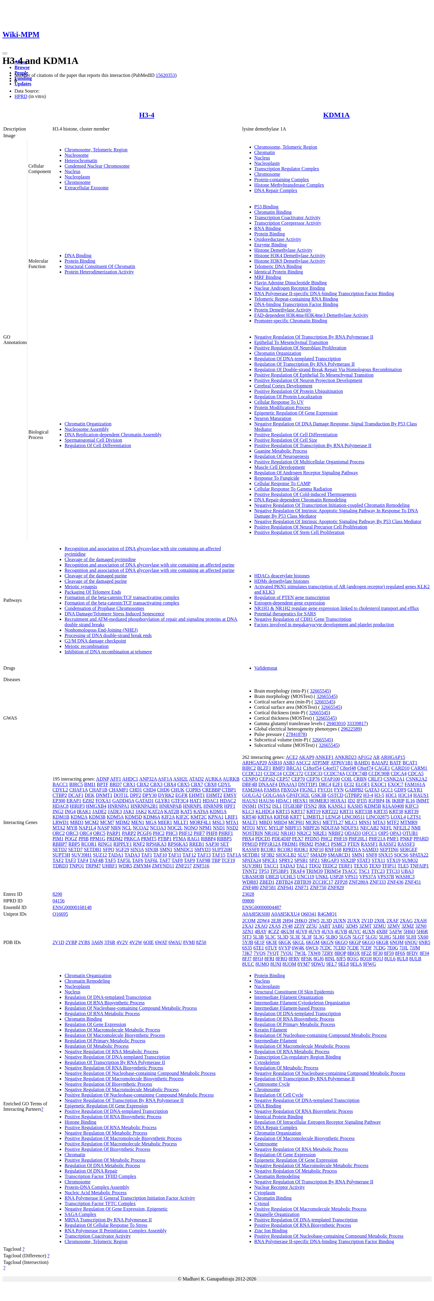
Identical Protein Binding (278, 271)
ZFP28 (341, 882)
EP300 (58, 800)
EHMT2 (214, 795)
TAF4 (82, 860)
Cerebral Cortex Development (283, 385)
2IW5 (314, 920)
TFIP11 (389, 865)
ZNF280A (358, 882)
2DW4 (263, 920)
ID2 (351, 800)
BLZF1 (264, 768)
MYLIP (276, 827)
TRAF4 (297, 871)
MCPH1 (296, 822)
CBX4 (170, 784)
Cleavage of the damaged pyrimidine (100, 559)
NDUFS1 (350, 827)
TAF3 (70, 860)
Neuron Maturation (272, 418)
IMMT (422, 800)
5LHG (385, 936)
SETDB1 (93, 849)
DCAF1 (75, 795)
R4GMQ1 (327, 914)
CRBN (360, 779)
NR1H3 (288, 833)
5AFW (395, 931)
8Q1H (366, 958)
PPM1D (250, 844)
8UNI (275, 964)
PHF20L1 (357, 838)
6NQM (397, 942)
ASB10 (275, 762)
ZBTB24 (284, 882)
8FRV (294, 958)
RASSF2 (387, 844)
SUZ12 (100, 854)
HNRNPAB (170, 806)
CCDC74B (356, 773)
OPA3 (395, 833)
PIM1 (57, 838)
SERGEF (409, 849)
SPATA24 (251, 860)
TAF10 (160, 854)
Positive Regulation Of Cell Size (285, 440)
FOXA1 (103, 800)
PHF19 (340, 838)
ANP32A (148, 779)
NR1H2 (271, 833)
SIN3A (136, 849)
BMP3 (278, 768)
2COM (249, 920)
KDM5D (133, 816)
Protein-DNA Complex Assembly (96, 1187)
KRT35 (381, 811)
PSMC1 (322, 844)
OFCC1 (369, 833)
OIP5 (383, 833)
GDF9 (400, 789)
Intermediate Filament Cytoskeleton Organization (302, 1002)
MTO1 (248, 827)
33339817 (356, 723)
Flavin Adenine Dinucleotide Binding (290, 282)
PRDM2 (115, 838)
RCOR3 (285, 849)
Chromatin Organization (88, 423)
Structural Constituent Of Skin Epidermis (294, 991)
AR (376, 757)
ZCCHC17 (322, 882)
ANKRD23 (346, 757)
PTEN (354, 844)
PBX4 (248, 838)
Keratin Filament (270, 1029)
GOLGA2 (252, 795)
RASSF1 (369, 844)
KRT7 (296, 816)
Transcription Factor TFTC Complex (100, 1203)
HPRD (20, 96)
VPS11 (351, 876)
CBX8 (210, 784)
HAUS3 (250, 800)
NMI (416, 827)
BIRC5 (76, 784)
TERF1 (345, 865)
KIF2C (182, 816)
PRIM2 (306, 844)
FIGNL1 (308, 789)
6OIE (148, 942)
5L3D (282, 936)
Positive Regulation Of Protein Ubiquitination (298, 391)
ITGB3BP (292, 806)
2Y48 (287, 926)
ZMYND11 (163, 865)
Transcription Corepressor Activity (288, 223)
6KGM (312, 942)
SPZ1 (314, 860)
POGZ (71, 838)
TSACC (349, 871)
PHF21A (377, 838)
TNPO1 (76, 865)
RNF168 (333, 849)
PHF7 (199, 833)
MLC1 (350, 822)
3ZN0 (420, 926)
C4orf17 (331, 768)
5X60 (422, 936)
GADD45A (123, 800)
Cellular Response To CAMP (282, 483)
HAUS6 (267, 800)
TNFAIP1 (419, 865)
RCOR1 (89, 844)
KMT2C (198, 816)
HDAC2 (228, 800)
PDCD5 (263, 838)
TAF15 (218, 854)
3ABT (325, 926)
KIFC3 (411, 806)
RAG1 (193, 838)
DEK (90, 795)
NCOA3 (158, 827)
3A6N (97, 942)
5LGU (371, 936)
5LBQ (332, 936)
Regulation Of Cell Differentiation (97, 445)
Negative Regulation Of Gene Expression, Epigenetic (116, 1208)
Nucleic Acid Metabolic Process (95, 1192)
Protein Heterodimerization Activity (99, 271)
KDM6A (151, 816)
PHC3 (172, 833)
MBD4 (280, 822)
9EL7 (331, 964)
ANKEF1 (324, 757)
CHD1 (135, 789)
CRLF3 (375, 779)
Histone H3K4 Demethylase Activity (290, 255)
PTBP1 (164, 838)
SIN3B (151, 849)
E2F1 (337, 784)
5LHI (411, 936)
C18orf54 (312, 768)
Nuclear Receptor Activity (279, 1187)
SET (224, 844)
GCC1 (387, 789)
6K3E (271, 942)
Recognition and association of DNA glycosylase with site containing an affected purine (149, 564)
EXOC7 (396, 784)
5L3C (270, 936)
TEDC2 (329, 865)
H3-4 (147, 115)
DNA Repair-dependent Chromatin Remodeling (300, 499)
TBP (216, 860)
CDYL (224, 784)
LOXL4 (398, 816)
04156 (58, 900)
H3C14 (405, 795)
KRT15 (283, 811)
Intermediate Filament (275, 1040)
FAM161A (414, 784)
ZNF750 (318, 887)
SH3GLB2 (286, 854)
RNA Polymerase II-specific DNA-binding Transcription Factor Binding (324, 293)
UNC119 (305, 876)
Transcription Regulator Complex (286, 168)
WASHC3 (404, 876)
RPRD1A (352, 849)
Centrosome (266, 1143)
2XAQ (261, 926)
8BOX (354, 953)
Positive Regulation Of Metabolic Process (104, 1160)
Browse (22, 67)
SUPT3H (61, 854)
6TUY (271, 947)
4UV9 (314, 931)
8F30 (378, 953)
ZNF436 (395, 882)
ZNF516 (201, 865)
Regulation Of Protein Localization (288, 396)
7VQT (273, 953)
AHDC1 (130, 779)
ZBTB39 (302, 882)
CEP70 (298, 779)
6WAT (161, 942)
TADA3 (132, 854)
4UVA (327, 931)
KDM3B (97, 816)
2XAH (420, 920)
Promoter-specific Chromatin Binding (290, 320)
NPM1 (205, 827)
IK (388, 800)
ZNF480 (250, 887)
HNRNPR (213, 806)
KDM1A (336, 115)
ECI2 (349, 784)
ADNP (102, 779)
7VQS (259, 953)
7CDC (325, 947)
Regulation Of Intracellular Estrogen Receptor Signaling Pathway (317, 1122)
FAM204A (252, 789)
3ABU (338, 926)
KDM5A (115, 816)
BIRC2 (249, 768)
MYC (261, 827)
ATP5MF (321, 762)
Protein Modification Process (282, 407)
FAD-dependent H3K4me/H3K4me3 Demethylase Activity (311, 315)
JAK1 (128, 811)
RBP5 (74, 844)
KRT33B (364, 811)
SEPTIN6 (389, 849)
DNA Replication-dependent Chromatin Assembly (113, 434)
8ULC (248, 964)
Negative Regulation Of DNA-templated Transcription (117, 1056)
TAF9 (189, 860)
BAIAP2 (380, 762)
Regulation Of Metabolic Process (96, 1046)
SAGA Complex (80, 1214)
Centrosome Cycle (272, 1084)
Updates (22, 83)
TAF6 (137, 860)
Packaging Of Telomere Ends (92, 592)
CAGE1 (382, 768)
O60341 (308, 914)
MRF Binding (267, 277)
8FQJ (258, 958)
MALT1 (250, 822)
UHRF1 (110, 865)
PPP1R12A (270, 844)
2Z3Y (299, 926)
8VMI (189, 942)
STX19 (394, 860)
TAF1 (146, 854)
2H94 (287, 920)
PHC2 (159, 833)
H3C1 (391, 795)
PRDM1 (290, 844)
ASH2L (180, 779)
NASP (103, 827)
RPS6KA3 (156, 844)
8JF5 (341, 958)
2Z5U (311, 926)
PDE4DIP (281, 838)
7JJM (415, 947)
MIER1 (165, 822)
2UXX (353, 920)
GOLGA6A (274, 795)
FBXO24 (290, 789)
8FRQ (281, 958)
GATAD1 (144, 800)
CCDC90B (378, 773)
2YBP (71, 942)
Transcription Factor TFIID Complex (100, 1176)
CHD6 (163, 789)
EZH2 (88, 800)
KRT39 (411, 811)
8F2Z (366, 953)
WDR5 (125, 865)
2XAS (275, 926)
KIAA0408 (393, 806)
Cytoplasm (264, 1192)
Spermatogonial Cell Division (93, 440)
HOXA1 (338, 800)
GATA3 (372, 789)
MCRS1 (313, 822)
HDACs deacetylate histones (282, 575)
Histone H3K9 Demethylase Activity (290, 261)
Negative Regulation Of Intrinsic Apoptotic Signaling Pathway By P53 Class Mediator (338, 521)
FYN (339, 789)
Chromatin (264, 152)
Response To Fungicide (277, 478)
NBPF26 (311, 827)
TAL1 (302, 865)
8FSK (306, 958)
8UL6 (389, 958)
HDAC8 (60, 806)
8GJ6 (318, 958)
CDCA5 (415, 773)
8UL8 (402, 958)
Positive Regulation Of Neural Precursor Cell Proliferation (310, 526)
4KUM (287, 931)
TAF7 (165, 860)
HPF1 (229, 806)
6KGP (355, 942)
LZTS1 (414, 816)
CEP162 (267, 779)
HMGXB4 (96, 806)
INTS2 (264, 806)
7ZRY (328, 953)
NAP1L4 (87, 827)
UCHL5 (288, 876)
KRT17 (298, 811)
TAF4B (96, 860)
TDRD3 (60, 865)
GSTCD (335, 795)
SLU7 (303, 854)
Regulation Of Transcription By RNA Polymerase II (304, 364)
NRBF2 (335, 833)
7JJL (403, 947)
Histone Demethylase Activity (283, 250)
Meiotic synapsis (80, 586)
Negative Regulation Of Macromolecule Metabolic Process (121, 1089)
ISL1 (277, 806)
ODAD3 (352, 833)
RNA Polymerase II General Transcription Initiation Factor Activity (129, 1198)
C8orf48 (348, 768)
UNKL (322, 876)
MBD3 (76, 822)
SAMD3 (370, 849)
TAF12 (189, 854)
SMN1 (165, 849)
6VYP (284, 947)
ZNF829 (336, 887)
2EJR (276, 920)
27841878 (295, 734)
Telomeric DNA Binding (278, 266)
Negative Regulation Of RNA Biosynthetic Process (113, 1067)
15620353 (165, 75)
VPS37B (385, 876)
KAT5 (186, 811)
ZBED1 (267, 882)
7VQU (286, 953)
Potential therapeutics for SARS (285, 613)
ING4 (70, 811)
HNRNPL (192, 806)
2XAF (393, 920)
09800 (248, 900)
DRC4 (325, 784)
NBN (116, 827)
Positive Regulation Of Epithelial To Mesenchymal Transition (314, 374)
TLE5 (403, 865)
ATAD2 (196, 779)
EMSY (230, 795)
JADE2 (99, 811)
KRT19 (314, 811)
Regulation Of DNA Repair (91, 1170)
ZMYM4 (142, 865)
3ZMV (393, 926)
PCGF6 (144, 833)
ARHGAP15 (393, 757)
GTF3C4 (179, 800)
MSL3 (218, 822)
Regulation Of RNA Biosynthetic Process (104, 1002)
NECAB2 (369, 827)
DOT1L (121, 795)
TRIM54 (332, 871)
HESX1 (300, 800)
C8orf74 (365, 768)
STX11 (378, 860)
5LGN (345, 936)
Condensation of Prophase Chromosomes (104, 608)
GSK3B (318, 795)
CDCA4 (399, 773)
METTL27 (332, 822)
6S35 (247, 947)
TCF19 (228, 860)
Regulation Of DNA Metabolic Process (102, 1165)
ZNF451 (413, 882)
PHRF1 (226, 833)
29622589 (350, 728)
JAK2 (141, 811)
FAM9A (272, 789)
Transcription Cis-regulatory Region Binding (297, 1056)
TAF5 (110, 860)
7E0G (392, 947)
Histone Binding (80, 1122)
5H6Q (409, 931)
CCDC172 (293, 773)
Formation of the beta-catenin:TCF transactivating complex (121, 597)
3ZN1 (247, 931)
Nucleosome (76, 155)
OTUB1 (410, 833)
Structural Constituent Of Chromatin (99, 266)
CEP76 (313, 779)
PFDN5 (312, 838)
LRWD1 (60, 822)
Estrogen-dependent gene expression (289, 602)
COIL (346, 779)
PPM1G (97, 838)
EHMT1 (197, 795)
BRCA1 (294, 768)
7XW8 (314, 953)
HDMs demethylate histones (281, 581)
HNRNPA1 (118, 806)
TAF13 (204, 854)
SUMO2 (410, 860)
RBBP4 (208, 838)
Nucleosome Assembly (86, 429)
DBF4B (249, 784)
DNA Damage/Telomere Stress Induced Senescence (114, 613)
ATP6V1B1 (342, 762)
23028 (248, 894)
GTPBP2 (353, 795)
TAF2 (58, 860)
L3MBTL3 (313, 816)
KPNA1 (216, 816)
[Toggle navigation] (4, 53)
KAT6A (201, 811)
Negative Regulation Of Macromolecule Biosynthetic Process (124, 1078)
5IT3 (247, 936)
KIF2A (168, 816)
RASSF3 (406, 844)
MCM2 (92, 822)
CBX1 (129, 784)
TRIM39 (314, 871)
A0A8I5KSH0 (256, 914)
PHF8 (211, 833)
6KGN (327, 942)
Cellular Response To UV (279, 402)
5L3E (295, 936)
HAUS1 (421, 795)
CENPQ (250, 779)
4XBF (382, 931)
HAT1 (195, 800)
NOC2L (175, 827)
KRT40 (249, 816)
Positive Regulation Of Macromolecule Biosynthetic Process (123, 1138)
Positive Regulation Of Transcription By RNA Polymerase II (313, 445)
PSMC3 (338, 844)
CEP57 (283, 779)
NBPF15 (293, 827)
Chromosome (77, 182)
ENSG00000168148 (72, 907)
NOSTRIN (252, 833)
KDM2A (79, 816)
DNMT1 (104, 795)
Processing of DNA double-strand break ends (108, 635)
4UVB (341, 931)
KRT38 (396, 811)
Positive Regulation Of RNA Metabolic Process (110, 1127)
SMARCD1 (339, 854)
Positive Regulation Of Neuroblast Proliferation (300, 347)
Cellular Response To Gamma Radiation (293, 488)
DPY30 (149, 795)
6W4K (298, 947)
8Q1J (378, 958)
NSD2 (232, 827)
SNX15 (385, 854)
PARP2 (129, 833)
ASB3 (289, 762)
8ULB (415, 958)
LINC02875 (377, 816)
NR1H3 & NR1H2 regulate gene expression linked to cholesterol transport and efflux (336, 608)
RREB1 (196, 844)
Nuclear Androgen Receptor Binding (289, 288)
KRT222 (330, 811)
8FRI (269, 958)
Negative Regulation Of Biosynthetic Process (108, 1084)
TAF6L (151, 860)
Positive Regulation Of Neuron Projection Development (308, 380)
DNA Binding (77, 255)
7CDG (379, 947)
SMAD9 (318, 854)
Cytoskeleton (267, 1062)
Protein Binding (79, 261)
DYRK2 (166, 795)
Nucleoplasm (77, 176)
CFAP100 (330, 779)
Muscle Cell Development (279, 467)
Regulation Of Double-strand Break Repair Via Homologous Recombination (328, 369)
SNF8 (371, 854)
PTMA (179, 838)
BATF (395, 762)
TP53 (264, 871)
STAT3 (363, 860)
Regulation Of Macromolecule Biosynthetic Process (114, 1035)
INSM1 (249, 806)
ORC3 (72, 833)
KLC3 (248, 811)
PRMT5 (149, 838)
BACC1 (60, 784)
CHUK (177, 789)
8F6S (400, 953)
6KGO (341, 942)
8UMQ (262, 964)
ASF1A (165, 779)
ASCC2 (303, 762)
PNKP (406, 838)
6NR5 (424, 942)
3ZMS (352, 926)
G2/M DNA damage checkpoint (95, 640)
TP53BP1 (279, 871)
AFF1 (115, 779)
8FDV (413, 953)
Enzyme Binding (270, 244)
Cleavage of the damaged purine (95, 575)
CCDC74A (334, 773)
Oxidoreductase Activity (277, 239)
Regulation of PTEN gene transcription (292, 597)
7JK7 (247, 953)
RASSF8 (250, 849)
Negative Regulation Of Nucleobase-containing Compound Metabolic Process (139, 1073)
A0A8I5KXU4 (285, 914)
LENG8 (333, 816)
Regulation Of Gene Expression (95, 1024)
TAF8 (177, 860)
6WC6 (312, 947)
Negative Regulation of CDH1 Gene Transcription (302, 619)
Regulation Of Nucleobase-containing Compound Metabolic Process (130, 1008)
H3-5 (379, 795)
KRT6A (265, 816)
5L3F (306, 936)
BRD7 (116, 784)
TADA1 (115, 854)
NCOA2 (141, 827)
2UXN (339, 920)
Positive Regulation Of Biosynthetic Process (107, 1149)
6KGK (284, 942)
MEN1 (137, 822)
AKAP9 (306, 757)
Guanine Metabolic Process (280, 450)
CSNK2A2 (416, 779)
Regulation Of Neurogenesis (281, 456)
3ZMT (365, 926)
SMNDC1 (183, 849)
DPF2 (135, 795)
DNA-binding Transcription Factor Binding (296, 304)
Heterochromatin (80, 160)
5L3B (258, 936)
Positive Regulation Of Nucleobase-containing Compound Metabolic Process (139, 1094)
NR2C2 (304, 833)
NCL (126, 827)
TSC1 (364, 871)
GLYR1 (162, 800)
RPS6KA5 (178, 844)
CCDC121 (252, 773)
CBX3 (156, 784)
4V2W (135, 942)
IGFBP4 (376, 800)
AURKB (231, 779)
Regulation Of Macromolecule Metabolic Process (112, 1029)
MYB (71, 827)
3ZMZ (407, 926)
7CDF (366, 947)
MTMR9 (408, 822)
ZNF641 (285, 887)
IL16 (410, 800)
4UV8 (301, 931)
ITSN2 (310, 806)
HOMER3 (319, 800)
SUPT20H (222, 849)
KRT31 (347, 811)
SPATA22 (419, 854)
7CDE (353, 947)
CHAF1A (78, 789)
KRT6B (281, 816)
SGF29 (122, 849)
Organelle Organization (277, 1214)
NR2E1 (320, 833)
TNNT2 (250, 871)
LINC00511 (353, 816)
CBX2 (143, 784)
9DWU (318, 964)
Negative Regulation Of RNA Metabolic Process (111, 1051)
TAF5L (124, 860)
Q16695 (60, 914)
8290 (57, 894)
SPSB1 (301, 860)
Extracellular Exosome (86, 187)
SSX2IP (348, 860)
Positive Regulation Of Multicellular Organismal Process (309, 461)
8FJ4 (424, 953)
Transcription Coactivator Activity (287, 217)
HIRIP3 (77, 806)
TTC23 (378, 871)
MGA (151, 822)
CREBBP (211, 789)
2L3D (326, 920)
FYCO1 (325, 789)
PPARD (421, 838)
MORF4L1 (200, 822)
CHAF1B (98, 789)
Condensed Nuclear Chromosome (97, 166)
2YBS (84, 942)
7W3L (300, 953)
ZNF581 (268, 887)
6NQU (411, 942)
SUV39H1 (81, 854)
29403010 (336, 723)
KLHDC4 (265, 811)
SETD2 (59, 849)
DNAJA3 (287, 784)
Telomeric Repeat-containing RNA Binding (296, 299)
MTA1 (232, 822)
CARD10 (400, 768)
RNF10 (317, 849)
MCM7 (107, 822)
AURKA (213, 779)
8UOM (289, 964)
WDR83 (250, 882)
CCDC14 (273, 773)
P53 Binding (266, 206)
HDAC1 (211, 800)
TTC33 (393, 871)
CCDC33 (313, 773)
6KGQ (368, 942)
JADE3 (115, 811)
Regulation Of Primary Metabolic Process (104, 1040)
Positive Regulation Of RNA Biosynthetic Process (112, 1116)
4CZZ (273, 931)
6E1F (259, 942)
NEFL (386, 827)
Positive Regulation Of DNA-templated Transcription (116, 1111)
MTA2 (58, 827)
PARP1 (114, 833)
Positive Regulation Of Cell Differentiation (296, 434)
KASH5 (355, 806)
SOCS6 (401, 854)
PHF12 (185, 833)
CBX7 (197, 784)
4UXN (368, 931)
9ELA (356, 964)
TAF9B (203, 860)
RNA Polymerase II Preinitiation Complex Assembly (115, 1230)
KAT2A (155, 811)
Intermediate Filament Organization (288, 997)
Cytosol (261, 1203)
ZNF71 (302, 887)
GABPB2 (354, 789)
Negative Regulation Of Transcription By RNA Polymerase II (313, 336)
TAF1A (234, 854)
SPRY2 (286, 860)
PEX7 (297, 838)
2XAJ (247, 926)
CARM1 (419, 768)
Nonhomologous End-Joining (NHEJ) (101, 630)
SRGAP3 (330, 860)
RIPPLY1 (122, 844)
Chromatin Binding (273, 212)
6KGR (382, 942)
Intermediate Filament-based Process (290, 1008)
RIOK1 (301, 849)
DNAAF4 (267, 784)
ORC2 (58, 833)
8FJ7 (247, 958)
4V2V (122, 942)
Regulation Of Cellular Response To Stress (105, 1225)
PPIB (83, 838)
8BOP (340, 953)
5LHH (398, 936)
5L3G (318, 936)
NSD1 (219, 827)
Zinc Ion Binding (271, 1230)
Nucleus (72, 171)
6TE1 (258, 947)
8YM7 (303, 964)
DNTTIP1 (308, 784)
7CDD (339, 947)
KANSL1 (337, 806)
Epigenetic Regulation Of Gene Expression (296, 412)
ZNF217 (183, 865)
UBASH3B (253, 876)
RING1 (105, 844)
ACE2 (292, 757)
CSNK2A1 (394, 779)
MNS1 (365, 822)
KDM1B (60, 816)
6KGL (299, 942)
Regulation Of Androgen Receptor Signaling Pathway (306, 472)
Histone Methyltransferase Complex (289, 185)
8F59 (389, 953)
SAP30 (212, 844)
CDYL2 (60, 789)
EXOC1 (379, 784)
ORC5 (99, 833)
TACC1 (271, 865)
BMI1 (90, 784)
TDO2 (315, 865)
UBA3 (407, 871)
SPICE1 (270, 860)
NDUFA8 (330, 827)
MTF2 (393, 822)
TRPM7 (93, 865)
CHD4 (149, 789)
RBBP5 (224, 838)
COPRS (193, 789)
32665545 (319, 690)
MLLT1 (180, 822)
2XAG (406, 920)
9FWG (369, 964)
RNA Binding (267, 228)
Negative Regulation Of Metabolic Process (105, 1132)
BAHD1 (362, 762)
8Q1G (353, 958)
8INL (330, 958)
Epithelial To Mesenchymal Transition (291, 342)
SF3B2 (267, 854)
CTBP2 (59, 795)
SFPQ (108, 849)
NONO (191, 827)
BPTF (102, 784)
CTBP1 (229, 789)
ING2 (57, 811)
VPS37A (367, 876)
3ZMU (379, 926)
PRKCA (132, 838)
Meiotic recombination (86, 646)
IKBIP (398, 800)
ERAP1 (74, 800)
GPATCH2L (298, 795)
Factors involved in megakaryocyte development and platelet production (324, 624)
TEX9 (375, 865)
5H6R (422, 931)
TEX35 (361, 865)
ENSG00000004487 (261, 907)
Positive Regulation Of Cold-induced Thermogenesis (305, 494)
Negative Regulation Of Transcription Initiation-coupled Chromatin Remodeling (332, 505)
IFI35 (362, 800)
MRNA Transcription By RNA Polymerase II (108, 1219)
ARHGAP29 (254, 762)
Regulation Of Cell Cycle (278, 1094)
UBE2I (272, 876)
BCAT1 (410, 762)
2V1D (58, 942)
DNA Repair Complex (275, 190)
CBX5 (183, 784)
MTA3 (379, 822)
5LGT (358, 936)
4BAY (261, 931)
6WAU (175, 942)
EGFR (181, 795)
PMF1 (393, 838)
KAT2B (171, 811)
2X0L (379, 920)
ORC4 (86, 833)
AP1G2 (364, 757)
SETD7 (75, 849)
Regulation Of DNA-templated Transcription (297, 358)
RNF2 (139, 844)
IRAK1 (84, 811)
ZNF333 (378, 882)
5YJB (247, 942)
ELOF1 (362, 784)
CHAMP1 (118, 789)
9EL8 (343, 964)
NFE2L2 (401, 827)
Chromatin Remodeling (87, 981)
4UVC (354, 931)
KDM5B (372, 806)
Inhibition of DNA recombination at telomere (108, 651)
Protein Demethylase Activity (282, 309)
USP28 (336, 876)
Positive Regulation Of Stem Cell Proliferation (299, 532)
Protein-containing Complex (281, 179)
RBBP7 (59, 844)
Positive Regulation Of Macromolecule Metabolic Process (120, 1143)
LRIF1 (231, 816)
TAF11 (174, 854)
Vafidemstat (265, 668)
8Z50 (201, 942)
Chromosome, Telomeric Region (95, 149)
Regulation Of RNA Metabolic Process (102, 1013)
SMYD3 (202, 849)
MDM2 (122, 822)
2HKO (300, 920)
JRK (322, 806)
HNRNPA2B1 (144, 806)
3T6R (109, 942)
